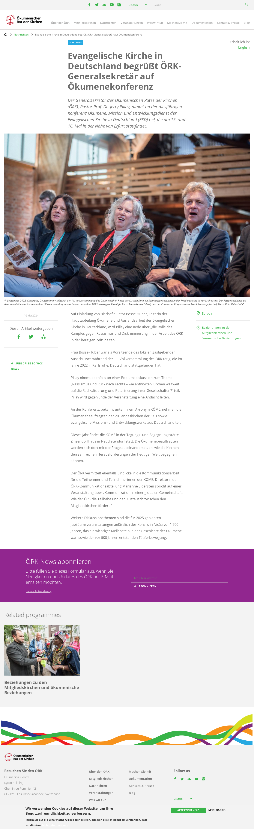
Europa (207, 313)
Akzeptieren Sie (188, 810)
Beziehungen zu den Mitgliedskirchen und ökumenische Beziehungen (221, 332)
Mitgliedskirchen (85, 23)
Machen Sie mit (177, 23)
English (244, 47)
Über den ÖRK (60, 23)
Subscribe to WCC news (27, 366)
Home (5, 34)
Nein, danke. (217, 810)
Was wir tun (155, 23)
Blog (247, 23)
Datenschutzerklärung (38, 591)
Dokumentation (202, 23)
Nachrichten (108, 23)
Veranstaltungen (132, 23)
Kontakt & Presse (228, 23)
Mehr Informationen (55, 825)
